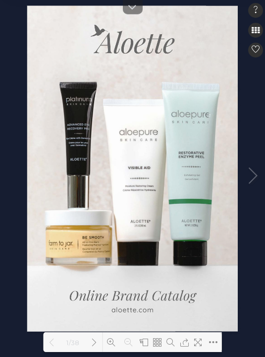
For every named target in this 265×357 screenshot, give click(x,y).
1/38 (72, 343)
